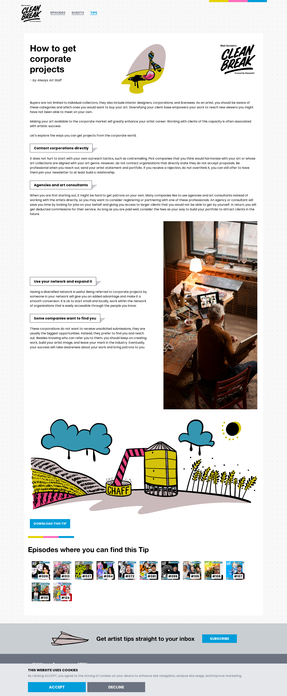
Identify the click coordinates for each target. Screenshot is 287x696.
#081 (151, 576)
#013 (65, 576)
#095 (173, 576)
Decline (116, 687)
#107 (238, 576)
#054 (108, 576)
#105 (195, 576)
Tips (93, 12)
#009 (43, 576)
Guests (78, 12)
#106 (216, 576)
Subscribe (219, 638)
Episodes (57, 12)
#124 (65, 598)
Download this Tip (50, 523)
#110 (44, 598)
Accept (57, 687)
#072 (129, 576)
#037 (86, 576)
